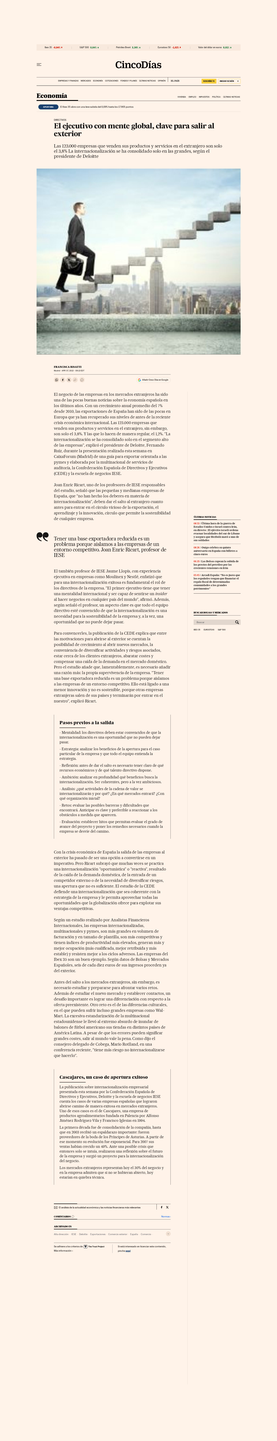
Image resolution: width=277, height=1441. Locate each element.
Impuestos (204, 97)
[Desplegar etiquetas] (168, 1233)
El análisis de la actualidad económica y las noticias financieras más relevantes (99, 1207)
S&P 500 (84, 47)
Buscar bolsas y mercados (211, 612)
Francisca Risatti (67, 366)
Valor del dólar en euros (210, 47)
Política (216, 97)
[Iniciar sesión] (229, 81)
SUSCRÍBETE (209, 81)
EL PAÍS (173, 79)
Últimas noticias (147, 81)
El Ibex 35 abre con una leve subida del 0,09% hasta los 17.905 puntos (96, 106)
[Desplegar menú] (39, 64)
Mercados (86, 81)
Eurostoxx (209, 630)
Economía (98, 81)
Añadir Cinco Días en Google (155, 380)
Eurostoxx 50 (164, 47)
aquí (128, 1250)
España (134, 1234)
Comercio (146, 1234)
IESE (73, 1234)
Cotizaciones (111, 81)
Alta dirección (61, 1234)
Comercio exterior (117, 1234)
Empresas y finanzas (68, 81)
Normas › (166, 1216)
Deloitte (83, 1234)
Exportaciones (97, 1234)
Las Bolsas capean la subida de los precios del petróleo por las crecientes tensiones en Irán (216, 565)
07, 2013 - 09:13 (73, 371)
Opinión (162, 81)
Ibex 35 (48, 47)
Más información (63, 1250)
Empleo (192, 97)
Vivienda (182, 97)
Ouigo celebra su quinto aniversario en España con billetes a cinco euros (215, 551)
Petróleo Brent (123, 47)
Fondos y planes (128, 81)
